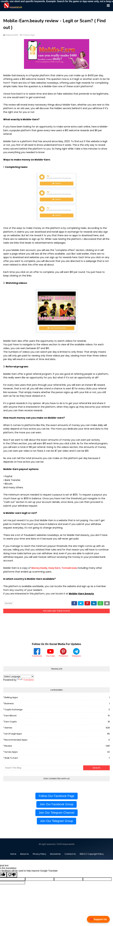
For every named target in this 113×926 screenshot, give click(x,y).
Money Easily (39, 568)
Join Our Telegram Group (56, 821)
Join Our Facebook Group (56, 804)
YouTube (50, 652)
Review (8, 603)
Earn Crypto (57, 721)
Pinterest (63, 652)
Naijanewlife (11, 34)
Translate (25, 679)
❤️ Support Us (98, 919)
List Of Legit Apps (57, 733)
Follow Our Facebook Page (56, 796)
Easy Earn (54, 568)
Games (57, 727)
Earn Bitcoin (57, 715)
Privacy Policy (39, 854)
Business (57, 703)
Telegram (76, 652)
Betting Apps (57, 697)
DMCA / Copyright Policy (92, 854)
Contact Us (70, 854)
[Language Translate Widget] (18, 676)
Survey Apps (57, 752)
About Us (24, 854)
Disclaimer (55, 854)
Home (13, 854)
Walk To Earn (57, 758)
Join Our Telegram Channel (56, 812)
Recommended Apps (57, 739)
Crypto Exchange (57, 709)
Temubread (68, 568)
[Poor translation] (12, 874)
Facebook (37, 652)
